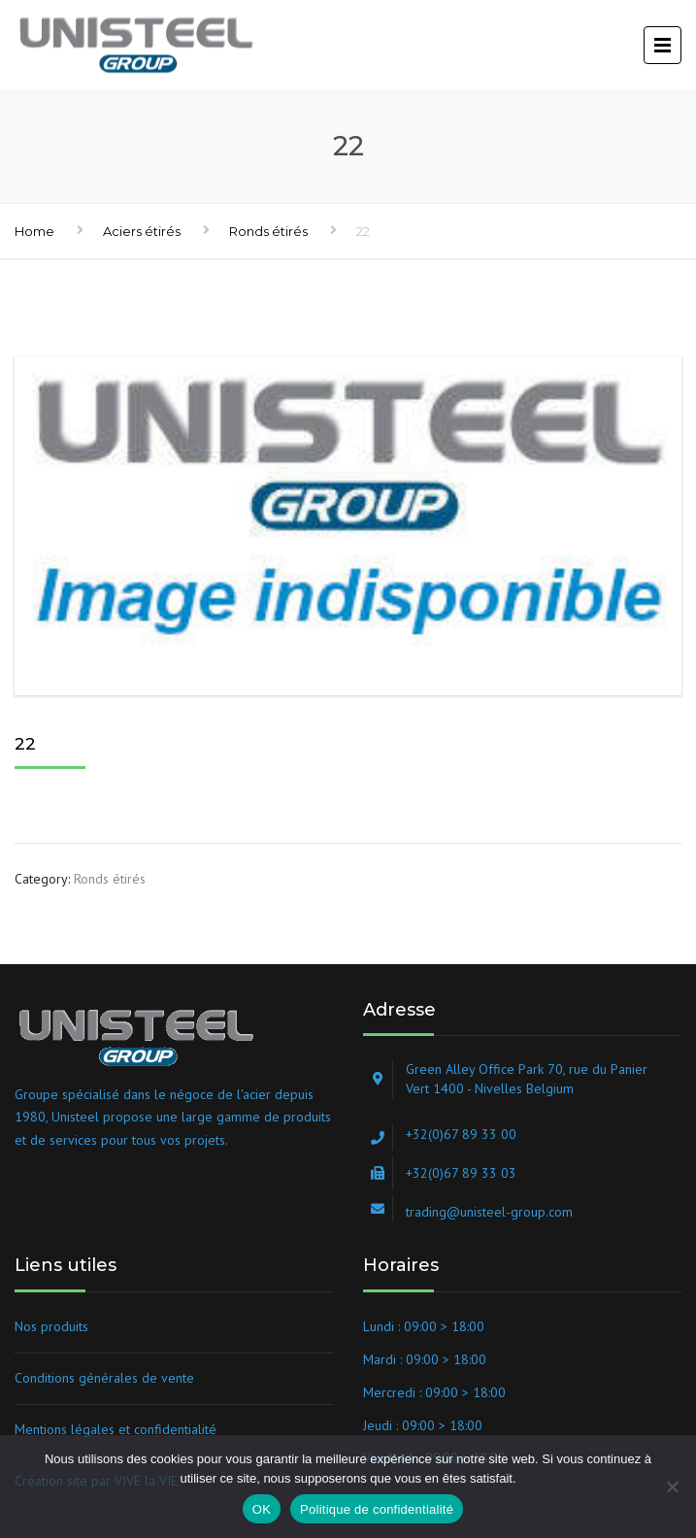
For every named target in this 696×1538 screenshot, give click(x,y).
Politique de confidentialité (376, 1509)
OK (261, 1509)
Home (34, 231)
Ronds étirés (268, 231)
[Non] (671, 1486)
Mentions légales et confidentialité (115, 1429)
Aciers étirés (142, 231)
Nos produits (51, 1326)
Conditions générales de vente (104, 1378)
